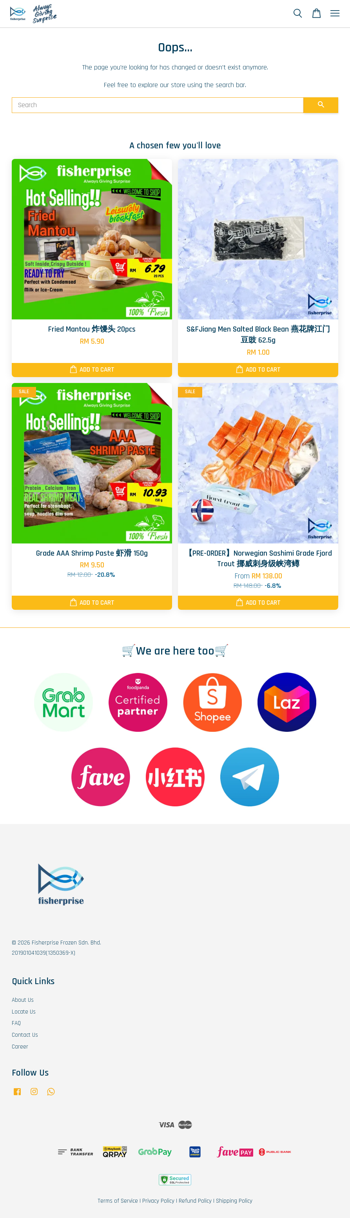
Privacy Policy (158, 1201)
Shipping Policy (234, 1201)
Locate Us (24, 1012)
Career (20, 1046)
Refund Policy (195, 1201)
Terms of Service (118, 1201)
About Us (23, 1000)
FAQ (16, 1023)
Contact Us (25, 1035)
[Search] (158, 105)
